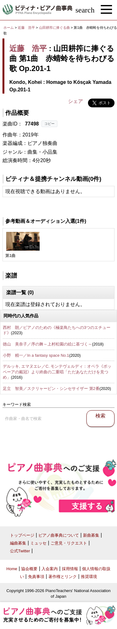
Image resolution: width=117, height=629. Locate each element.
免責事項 (36, 576)
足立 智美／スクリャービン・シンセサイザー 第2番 (51, 388)
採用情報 (70, 568)
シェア (75, 101)
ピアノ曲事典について (58, 535)
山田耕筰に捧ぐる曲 (55, 27)
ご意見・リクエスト (69, 543)
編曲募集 (18, 543)
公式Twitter (20, 551)
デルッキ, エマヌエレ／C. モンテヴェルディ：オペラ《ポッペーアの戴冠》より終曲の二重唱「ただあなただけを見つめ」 (57, 372)
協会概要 (29, 568)
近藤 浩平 (26, 27)
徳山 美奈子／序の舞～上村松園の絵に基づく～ (47, 344)
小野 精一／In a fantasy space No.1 (36, 355)
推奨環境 (89, 576)
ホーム (8, 27)
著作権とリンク (62, 576)
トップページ (22, 535)
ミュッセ (38, 543)
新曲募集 (91, 535)
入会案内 (49, 568)
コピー (49, 123)
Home (12, 568)
